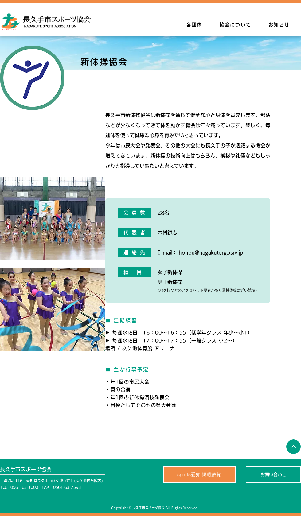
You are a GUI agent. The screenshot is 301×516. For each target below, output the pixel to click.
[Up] (293, 446)
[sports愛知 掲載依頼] (199, 474)
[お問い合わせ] (273, 474)
